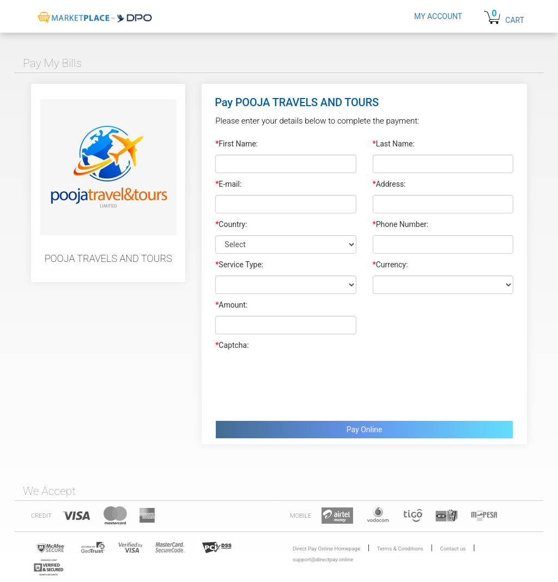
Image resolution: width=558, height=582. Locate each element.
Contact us (453, 549)
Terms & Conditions (400, 549)
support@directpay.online (323, 559)
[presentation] (298, 383)
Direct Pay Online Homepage (326, 549)
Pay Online (365, 429)
